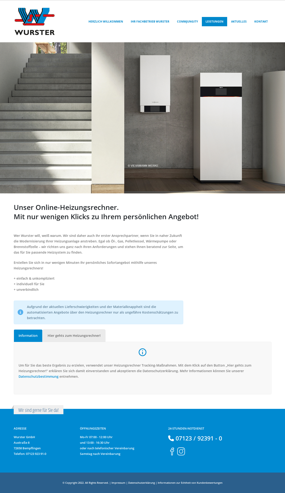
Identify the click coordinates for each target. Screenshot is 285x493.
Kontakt (261, 21)
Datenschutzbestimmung (39, 376)
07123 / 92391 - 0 (198, 438)
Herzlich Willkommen (105, 21)
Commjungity (187, 21)
